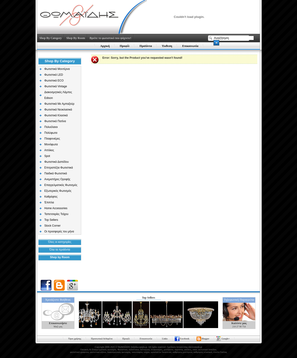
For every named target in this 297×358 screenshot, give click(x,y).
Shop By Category (50, 38)
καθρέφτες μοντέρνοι (182, 352)
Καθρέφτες (51, 196)
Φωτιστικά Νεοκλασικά (58, 109)
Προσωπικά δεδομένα (101, 338)
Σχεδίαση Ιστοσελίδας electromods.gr (184, 347)
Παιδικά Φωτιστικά (55, 173)
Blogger (205, 338)
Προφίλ (124, 46)
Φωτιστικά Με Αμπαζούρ (59, 103)
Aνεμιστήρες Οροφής (57, 179)
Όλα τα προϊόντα (59, 249)
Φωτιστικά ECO (54, 80)
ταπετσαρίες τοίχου (140, 352)
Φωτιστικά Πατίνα (55, 121)
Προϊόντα (145, 46)
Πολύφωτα (50, 132)
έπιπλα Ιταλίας (220, 352)
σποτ (195, 349)
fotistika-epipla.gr (139, 347)
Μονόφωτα (51, 144)
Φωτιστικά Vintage (55, 86)
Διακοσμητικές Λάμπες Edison (58, 95)
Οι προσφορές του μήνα (59, 231)
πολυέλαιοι (134, 349)
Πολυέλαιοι (51, 127)
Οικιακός (84, 349)
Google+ (225, 338)
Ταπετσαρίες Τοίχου (56, 214)
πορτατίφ (178, 349)
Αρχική (105, 46)
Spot (47, 156)
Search (216, 43)
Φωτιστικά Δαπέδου (56, 161)
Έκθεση (167, 46)
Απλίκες (49, 150)
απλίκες (187, 349)
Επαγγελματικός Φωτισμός (60, 185)
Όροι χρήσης (74, 338)
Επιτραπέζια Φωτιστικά (58, 167)
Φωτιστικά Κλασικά (56, 115)
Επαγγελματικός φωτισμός (104, 349)
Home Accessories (55, 208)
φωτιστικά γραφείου (79, 352)
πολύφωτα (145, 349)
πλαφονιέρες (156, 349)
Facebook (184, 338)
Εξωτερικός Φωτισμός (57, 190)
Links (165, 338)
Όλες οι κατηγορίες (59, 242)
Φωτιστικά (122, 349)
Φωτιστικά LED (53, 74)
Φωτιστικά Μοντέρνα (57, 69)
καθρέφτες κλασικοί (203, 352)
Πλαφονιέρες (52, 138)
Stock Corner (52, 225)
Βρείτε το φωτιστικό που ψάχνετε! (110, 38)
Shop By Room (75, 38)
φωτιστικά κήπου (98, 352)
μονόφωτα (168, 349)
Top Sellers (51, 219)
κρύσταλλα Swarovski (161, 352)
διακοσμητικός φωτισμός (118, 352)
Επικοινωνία (190, 46)
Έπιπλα (49, 202)
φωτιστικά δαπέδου (207, 349)
